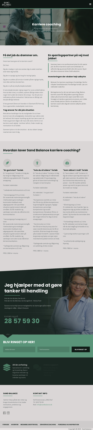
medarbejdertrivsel (29, 424)
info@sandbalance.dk (44, 405)
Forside (6, 424)
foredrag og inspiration (68, 424)
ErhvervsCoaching (48, 424)
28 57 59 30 (20, 321)
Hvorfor (14, 424)
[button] (90, 4)
